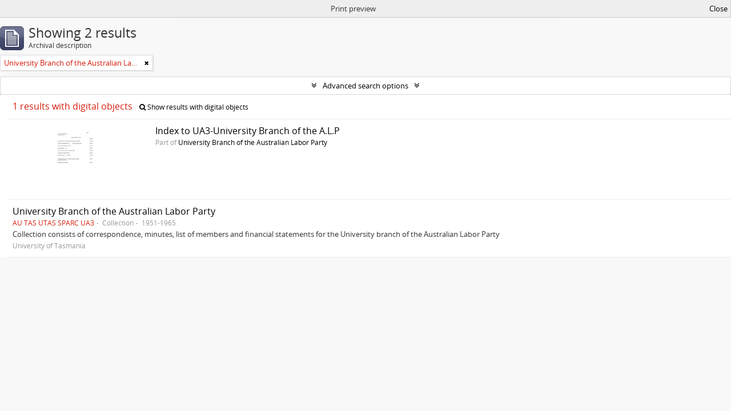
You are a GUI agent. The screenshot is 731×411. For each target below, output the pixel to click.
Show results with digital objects (193, 107)
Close (718, 8)
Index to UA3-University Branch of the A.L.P (247, 130)
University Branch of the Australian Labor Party (252, 142)
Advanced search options (365, 85)
